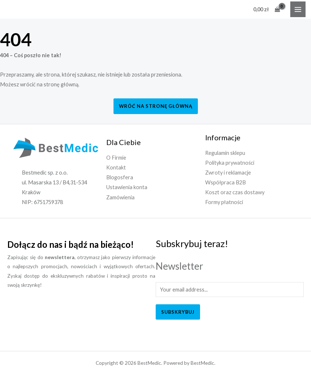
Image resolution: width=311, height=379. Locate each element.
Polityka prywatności (229, 163)
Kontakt (116, 167)
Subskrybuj (178, 312)
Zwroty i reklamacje (228, 172)
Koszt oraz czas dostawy (234, 192)
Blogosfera (119, 177)
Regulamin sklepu (225, 153)
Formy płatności (224, 202)
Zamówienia (120, 197)
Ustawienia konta (126, 187)
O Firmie (116, 158)
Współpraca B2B (225, 182)
